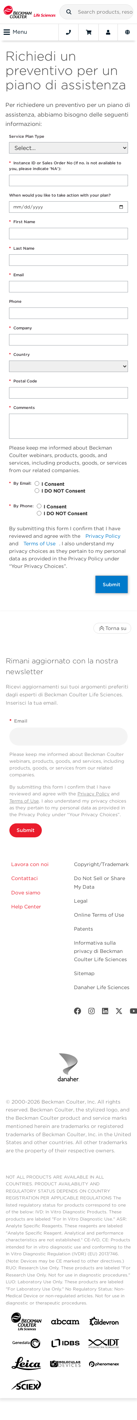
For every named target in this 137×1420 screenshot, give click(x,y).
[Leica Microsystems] (26, 1365)
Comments (22, 408)
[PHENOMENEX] (104, 1365)
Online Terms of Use (99, 915)
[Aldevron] (104, 1323)
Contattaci (24, 878)
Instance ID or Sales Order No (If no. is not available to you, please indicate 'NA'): (65, 165)
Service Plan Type (26, 136)
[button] (68, 11)
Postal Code (23, 381)
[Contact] (68, 32)
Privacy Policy (102, 536)
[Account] (108, 32)
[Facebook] (77, 1012)
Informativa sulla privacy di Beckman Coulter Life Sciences (100, 951)
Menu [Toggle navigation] (15, 32)
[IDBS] (65, 1344)
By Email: (20, 483)
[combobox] (96, 12)
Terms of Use (39, 543)
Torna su (112, 628)
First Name (22, 222)
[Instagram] (91, 1012)
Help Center (26, 906)
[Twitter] (119, 1012)
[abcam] (65, 1323)
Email (16, 275)
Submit (111, 584)
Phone (15, 301)
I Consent (52, 484)
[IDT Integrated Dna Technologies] (104, 1345)
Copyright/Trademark (101, 864)
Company (20, 328)
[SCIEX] (26, 1387)
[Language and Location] (127, 32)
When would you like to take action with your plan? (60, 195)
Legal (81, 901)
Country (19, 355)
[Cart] (88, 32)
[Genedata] (26, 1345)
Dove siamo (25, 892)
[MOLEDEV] (65, 1365)
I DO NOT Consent (63, 491)
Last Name (22, 248)
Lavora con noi (30, 864)
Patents (83, 929)
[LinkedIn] (105, 1012)
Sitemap (84, 973)
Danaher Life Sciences (101, 987)
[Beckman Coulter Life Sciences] (30, 11)
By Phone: (21, 506)
